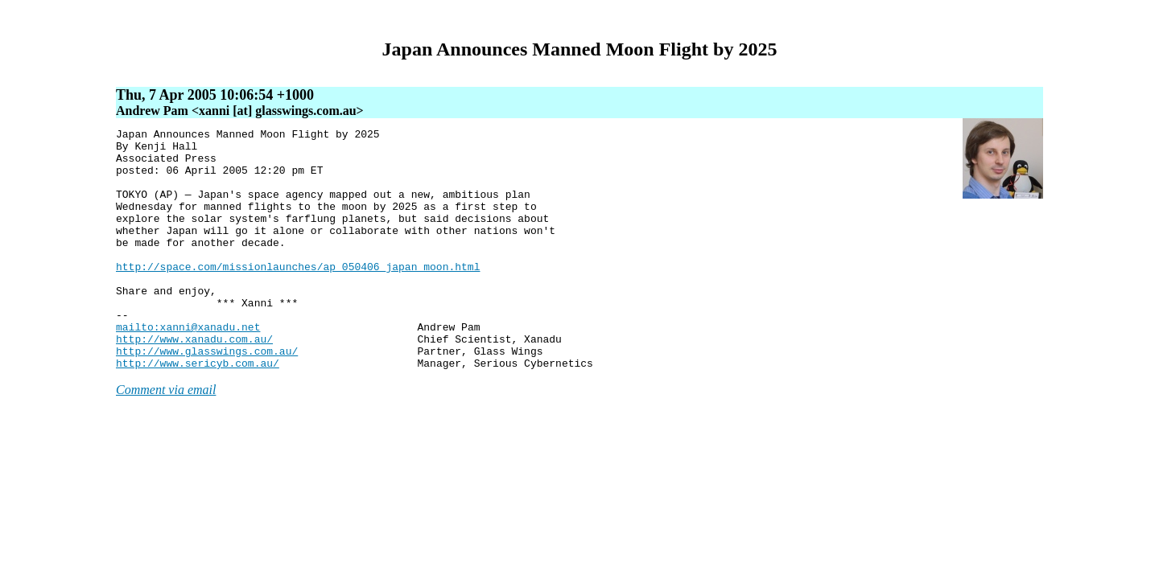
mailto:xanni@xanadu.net (188, 367)
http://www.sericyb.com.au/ (197, 411)
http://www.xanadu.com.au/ (194, 382)
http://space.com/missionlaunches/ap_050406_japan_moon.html (298, 295)
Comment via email (166, 438)
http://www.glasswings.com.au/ (207, 396)
